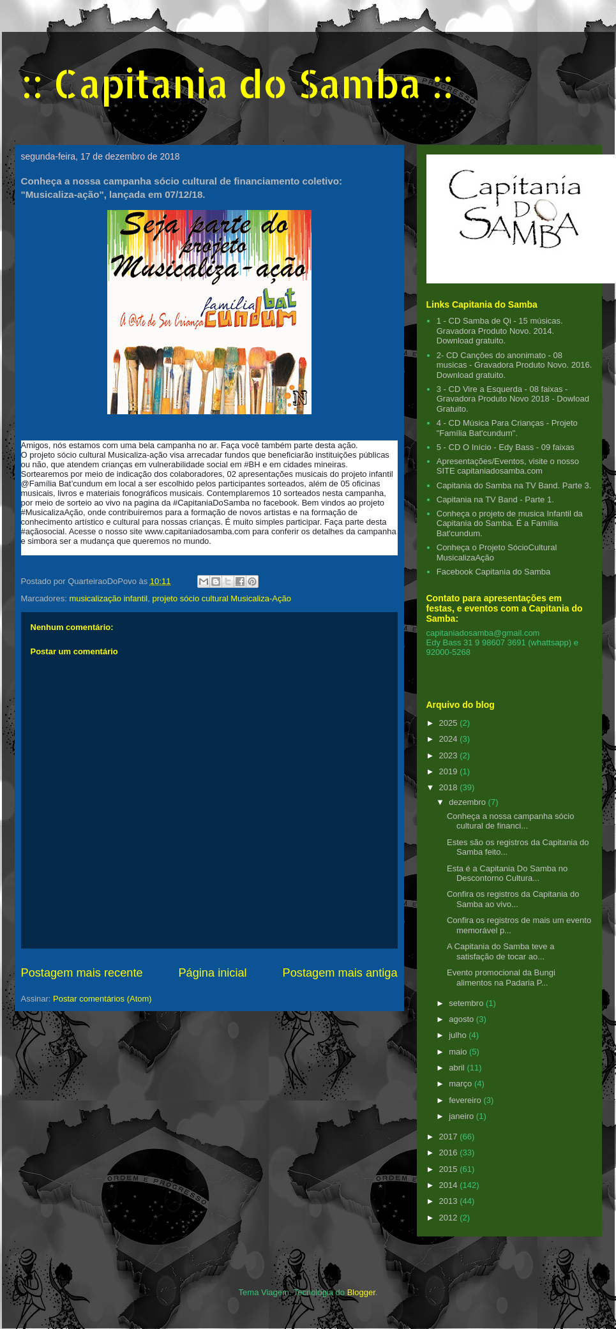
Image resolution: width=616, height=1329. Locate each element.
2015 (449, 1169)
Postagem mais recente (82, 972)
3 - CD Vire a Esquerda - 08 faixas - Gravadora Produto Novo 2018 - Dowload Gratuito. (513, 399)
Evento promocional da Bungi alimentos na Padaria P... (501, 977)
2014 (449, 1185)
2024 (449, 739)
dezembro (468, 802)
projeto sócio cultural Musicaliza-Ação (221, 598)
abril (458, 1067)
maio (459, 1051)
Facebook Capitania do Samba (494, 571)
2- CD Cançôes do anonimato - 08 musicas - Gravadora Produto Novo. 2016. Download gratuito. (514, 365)
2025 (449, 723)
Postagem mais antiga (340, 972)
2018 (449, 787)
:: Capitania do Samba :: (237, 83)
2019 (449, 771)
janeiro (462, 1116)
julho (459, 1035)
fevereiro (466, 1100)
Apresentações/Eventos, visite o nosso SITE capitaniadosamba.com (508, 466)
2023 (449, 755)
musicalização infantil (108, 598)
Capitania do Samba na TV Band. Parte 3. (514, 485)
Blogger (361, 1292)
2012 (449, 1217)
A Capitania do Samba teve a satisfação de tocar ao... (500, 951)
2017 (449, 1136)
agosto (462, 1019)
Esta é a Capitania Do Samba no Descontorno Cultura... (507, 873)
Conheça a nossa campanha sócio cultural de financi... (510, 821)
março (461, 1083)
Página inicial (212, 972)
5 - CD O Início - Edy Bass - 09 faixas (506, 447)
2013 (449, 1201)
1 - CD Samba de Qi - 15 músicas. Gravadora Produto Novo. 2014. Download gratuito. (500, 330)
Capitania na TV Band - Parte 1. (495, 499)
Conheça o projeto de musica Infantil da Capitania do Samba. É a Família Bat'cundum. (510, 523)
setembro (467, 1003)
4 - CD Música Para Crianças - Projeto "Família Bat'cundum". (507, 428)
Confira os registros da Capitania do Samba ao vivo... (513, 899)
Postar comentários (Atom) (102, 998)
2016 (449, 1152)
